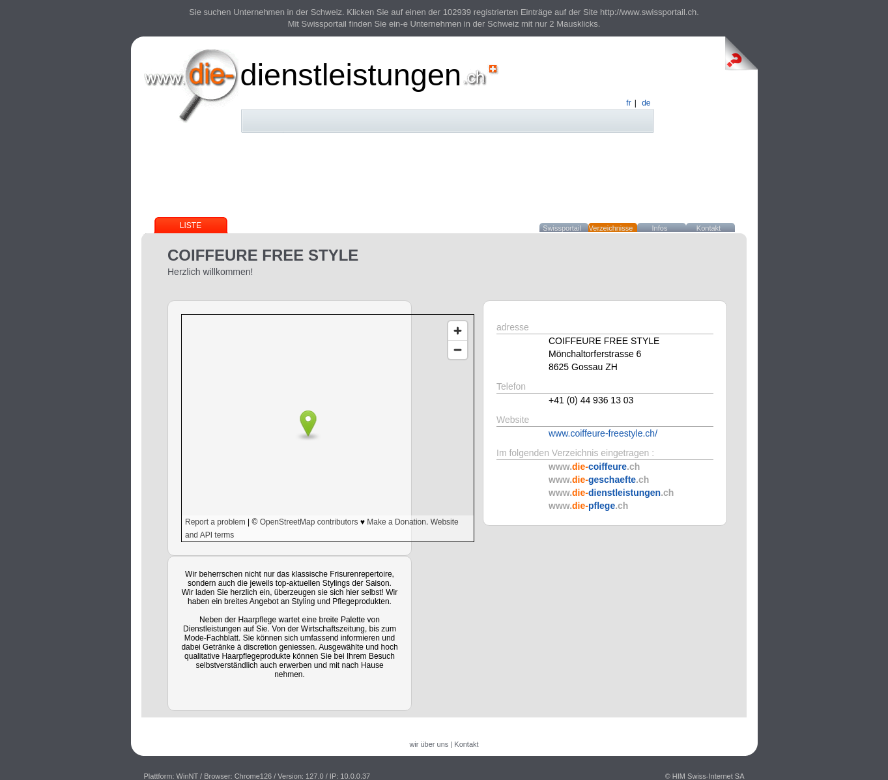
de (646, 103)
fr (628, 103)
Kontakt (708, 228)
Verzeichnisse (611, 228)
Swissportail (562, 228)
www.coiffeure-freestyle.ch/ (603, 433)
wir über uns (428, 744)
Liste (190, 225)
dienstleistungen (351, 74)
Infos (660, 228)
